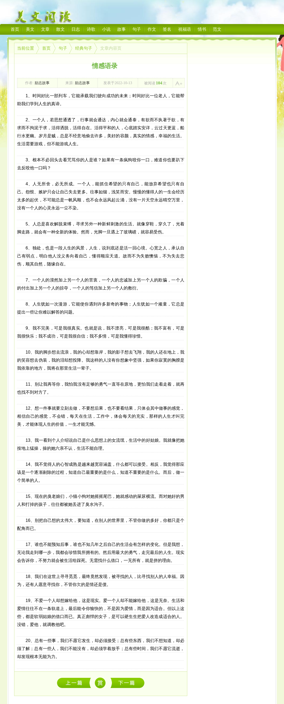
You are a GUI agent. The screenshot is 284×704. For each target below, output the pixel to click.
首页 (15, 29)
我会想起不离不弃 (127, 683)
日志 (75, 29)
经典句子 (83, 48)
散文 (60, 29)
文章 (45, 29)
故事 (121, 29)
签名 (167, 29)
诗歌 (91, 29)
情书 (202, 29)
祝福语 (184, 29)
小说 (106, 29)
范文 (217, 29)
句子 (136, 29)
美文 (30, 29)
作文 (152, 29)
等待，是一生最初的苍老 (75, 683)
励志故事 (42, 83)
